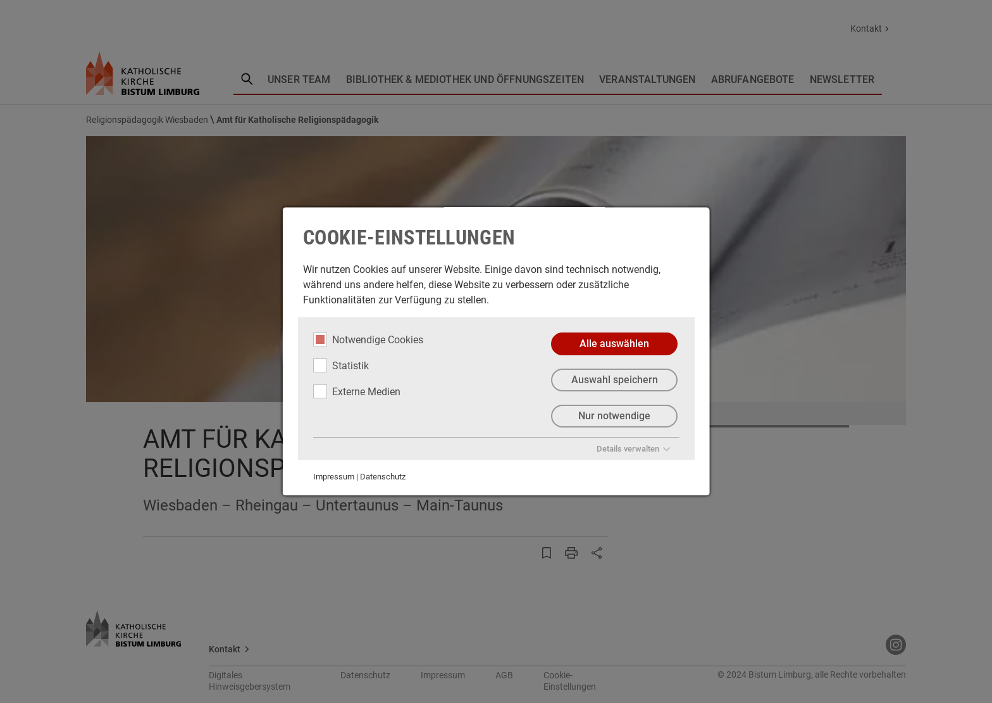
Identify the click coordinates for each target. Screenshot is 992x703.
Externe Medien (356, 391)
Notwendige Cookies (368, 339)
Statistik (341, 365)
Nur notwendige (614, 416)
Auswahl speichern (614, 380)
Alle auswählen (614, 344)
